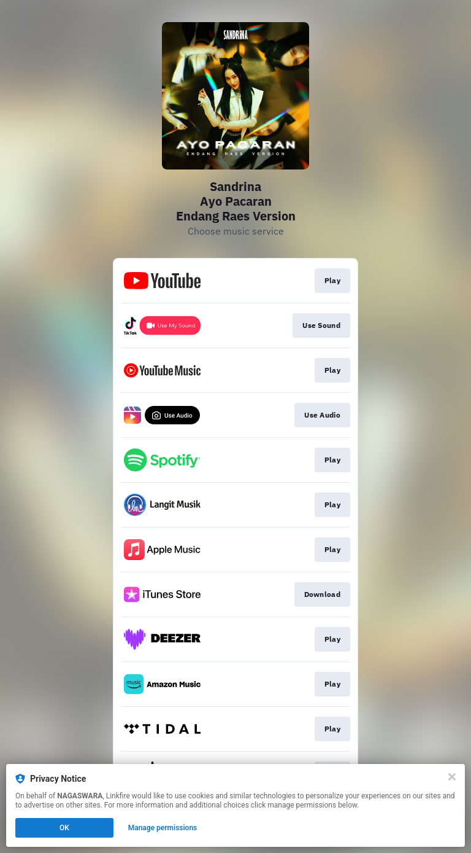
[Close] (452, 777)
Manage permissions (162, 828)
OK (64, 828)
